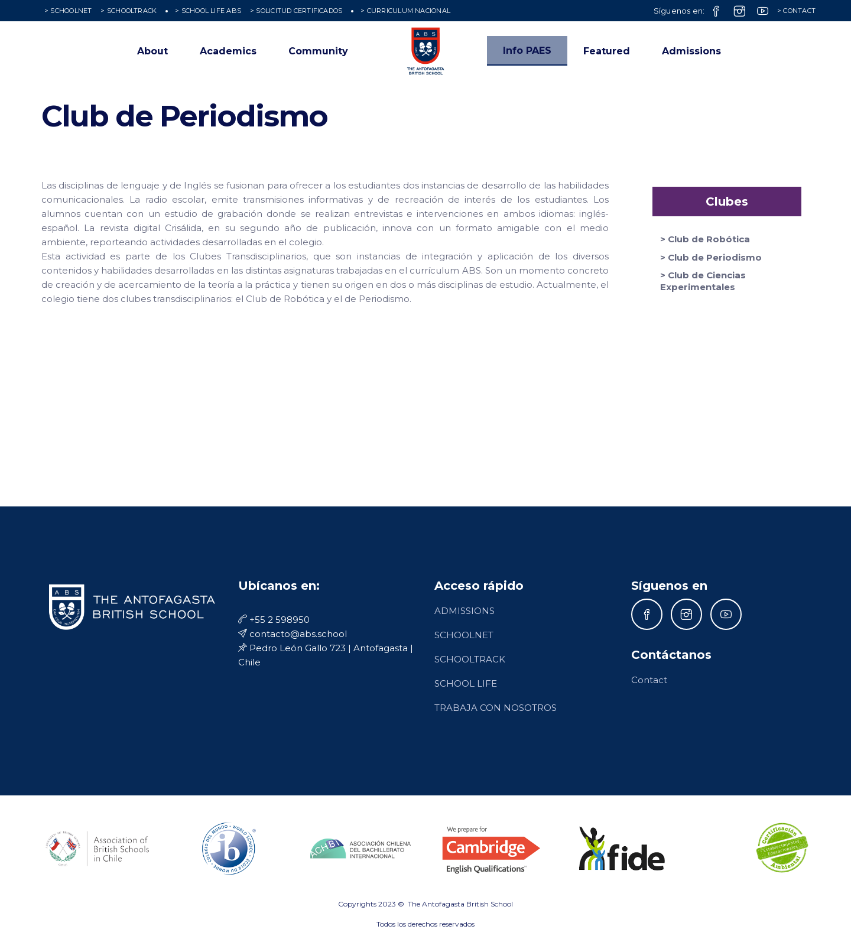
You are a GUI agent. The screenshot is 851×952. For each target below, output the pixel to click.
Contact (649, 679)
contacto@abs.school (292, 633)
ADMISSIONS (464, 610)
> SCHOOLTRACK (128, 11)
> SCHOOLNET (68, 11)
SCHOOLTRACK (469, 659)
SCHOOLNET (463, 635)
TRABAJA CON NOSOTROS (495, 707)
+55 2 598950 (274, 619)
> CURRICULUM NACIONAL (405, 11)
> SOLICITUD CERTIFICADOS (296, 11)
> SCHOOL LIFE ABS (208, 11)
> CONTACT (796, 11)
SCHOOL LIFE (465, 683)
